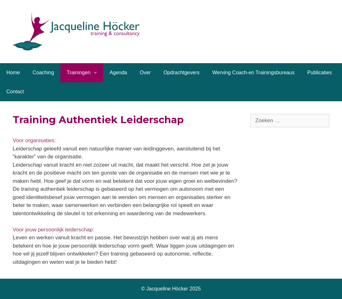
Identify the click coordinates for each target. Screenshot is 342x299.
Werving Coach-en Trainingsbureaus (253, 72)
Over (145, 72)
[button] (96, 72)
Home (13, 72)
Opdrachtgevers (181, 72)
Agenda (118, 72)
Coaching (43, 72)
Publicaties (319, 72)
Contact (15, 91)
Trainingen (85, 72)
